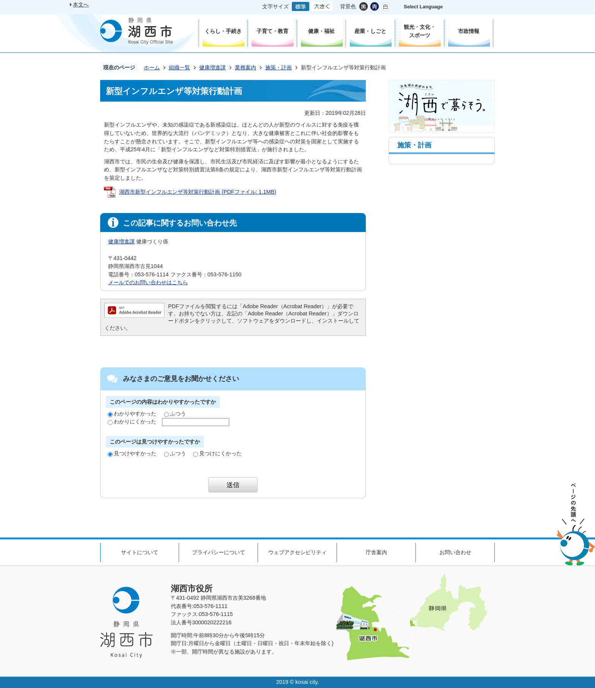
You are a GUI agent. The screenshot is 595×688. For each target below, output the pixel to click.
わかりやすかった (132, 414)
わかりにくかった (132, 421)
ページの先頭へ (576, 524)
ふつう (175, 414)
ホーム (152, 67)
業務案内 (245, 67)
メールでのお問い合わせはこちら (148, 282)
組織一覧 (179, 67)
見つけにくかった (217, 453)
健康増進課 (212, 67)
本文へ (81, 5)
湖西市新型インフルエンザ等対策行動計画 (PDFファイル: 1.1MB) (197, 192)
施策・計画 (278, 67)
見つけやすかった (132, 453)
